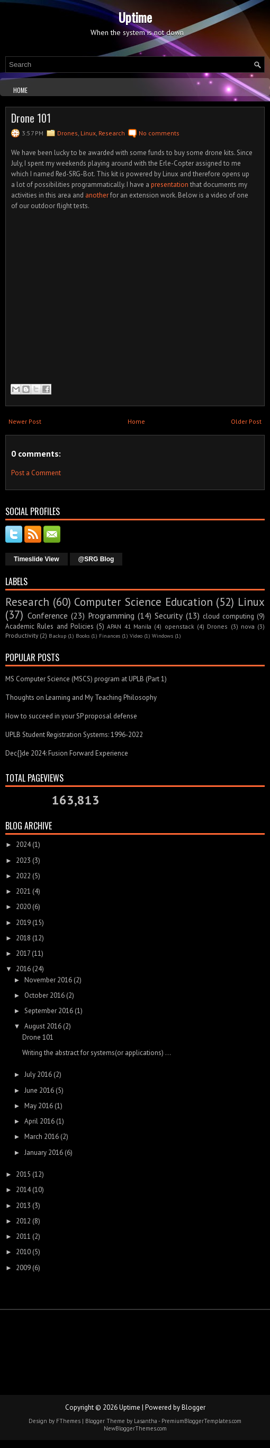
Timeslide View (36, 559)
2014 (23, 1189)
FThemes (68, 1421)
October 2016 (44, 995)
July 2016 (38, 1074)
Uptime (135, 17)
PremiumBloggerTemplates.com (201, 1421)
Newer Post (24, 421)
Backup (57, 635)
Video (136, 635)
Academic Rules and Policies (49, 626)
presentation (169, 184)
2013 (23, 1205)
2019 (23, 922)
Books (82, 635)
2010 (23, 1251)
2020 (23, 906)
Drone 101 (31, 118)
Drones (67, 133)
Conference (48, 615)
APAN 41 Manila (129, 626)
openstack (179, 626)
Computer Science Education (143, 602)
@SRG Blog (96, 559)
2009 (23, 1267)
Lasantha (145, 1421)
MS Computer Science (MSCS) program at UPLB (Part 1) (86, 678)
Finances (109, 635)
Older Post (246, 421)
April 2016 (39, 1121)
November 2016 (48, 979)
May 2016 (38, 1105)
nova (248, 626)
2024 (23, 844)
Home (20, 90)
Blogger (193, 1407)
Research (111, 133)
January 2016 (43, 1152)
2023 (23, 860)
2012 (23, 1221)
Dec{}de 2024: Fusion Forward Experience (66, 753)
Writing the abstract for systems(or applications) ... (96, 1052)
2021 (23, 891)
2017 (23, 953)
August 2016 (42, 1026)
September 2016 (48, 1010)
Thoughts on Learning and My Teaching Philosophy (81, 697)
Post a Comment (36, 472)
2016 (23, 968)
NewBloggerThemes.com (135, 1428)
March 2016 (41, 1136)
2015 (23, 1174)
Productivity (21, 635)
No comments (159, 133)
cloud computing (228, 616)
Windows (162, 635)
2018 (23, 938)
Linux (88, 133)
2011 (23, 1236)
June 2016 (39, 1090)
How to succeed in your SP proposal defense (71, 716)
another (97, 195)
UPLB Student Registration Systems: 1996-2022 (74, 734)
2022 (23, 875)
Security (169, 615)
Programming (111, 615)
